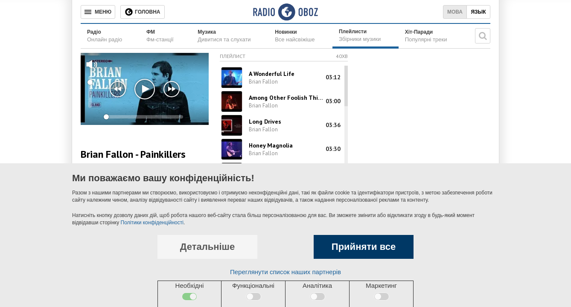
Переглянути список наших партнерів (285, 271)
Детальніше (207, 246)
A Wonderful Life (271, 74)
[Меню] (98, 12)
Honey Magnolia (271, 145)
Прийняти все (364, 246)
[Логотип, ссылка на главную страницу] (285, 11)
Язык (478, 12)
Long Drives (265, 121)
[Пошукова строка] (482, 35)
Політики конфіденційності (152, 223)
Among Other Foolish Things (286, 97)
